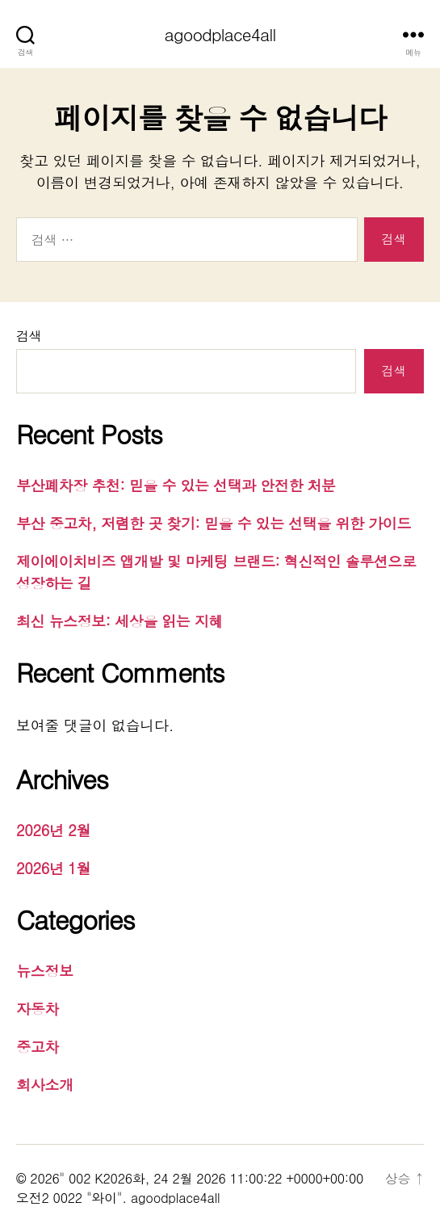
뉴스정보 (44, 971)
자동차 (37, 1009)
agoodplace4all (220, 34)
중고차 (37, 1046)
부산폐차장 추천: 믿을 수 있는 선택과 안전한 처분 (176, 485)
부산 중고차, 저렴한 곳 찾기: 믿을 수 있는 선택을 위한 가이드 (213, 523)
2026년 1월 (53, 868)
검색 (28, 335)
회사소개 (44, 1084)
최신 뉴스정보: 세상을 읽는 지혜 (119, 621)
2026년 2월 (53, 830)
